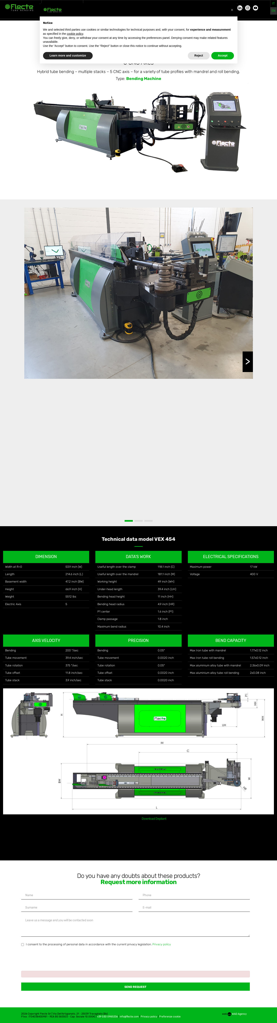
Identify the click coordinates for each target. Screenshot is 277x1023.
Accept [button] (223, 55)
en (273, 11)
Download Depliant (154, 819)
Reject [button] (198, 55)
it (273, 3)
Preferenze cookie (170, 1016)
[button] (232, 10)
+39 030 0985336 (107, 1016)
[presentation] (52, 957)
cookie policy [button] (75, 33)
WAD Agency (237, 1014)
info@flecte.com (129, 1016)
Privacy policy (161, 944)
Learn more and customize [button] (68, 55)
